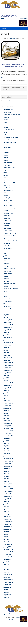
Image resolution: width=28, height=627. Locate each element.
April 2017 (6, 539)
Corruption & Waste (9, 203)
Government (7, 145)
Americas (6, 175)
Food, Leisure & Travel (10, 241)
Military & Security (9, 268)
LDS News (6, 261)
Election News (8, 231)
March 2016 (7, 572)
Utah (5, 170)
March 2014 (7, 597)
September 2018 (8, 496)
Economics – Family (9, 208)
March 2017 (7, 542)
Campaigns (7, 223)
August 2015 (7, 587)
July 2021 (6, 410)
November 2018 (8, 491)
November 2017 (8, 521)
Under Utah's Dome (9, 167)
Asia (5, 178)
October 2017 (7, 524)
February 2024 (8, 357)
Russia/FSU (7, 278)
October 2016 (7, 554)
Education (6, 117)
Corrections (7, 306)
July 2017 (6, 531)
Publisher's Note (8, 309)
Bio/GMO (6, 195)
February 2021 (8, 423)
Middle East (7, 185)
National (6, 140)
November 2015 (8, 582)
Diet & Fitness (8, 205)
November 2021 (8, 403)
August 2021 (7, 408)
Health (6, 127)
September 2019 (8, 466)
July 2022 (6, 390)
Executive (6, 238)
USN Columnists (8, 301)
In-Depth (6, 135)
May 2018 (6, 506)
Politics (6, 155)
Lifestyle (6, 266)
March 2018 (7, 511)
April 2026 (6, 317)
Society (6, 286)
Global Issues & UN (9, 183)
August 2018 (7, 499)
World (5, 173)
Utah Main (7, 165)
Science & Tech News (10, 283)
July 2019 (6, 471)
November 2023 (8, 365)
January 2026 (7, 322)
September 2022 (8, 385)
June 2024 (6, 350)
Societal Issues (8, 294)
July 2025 (6, 332)
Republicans (7, 228)
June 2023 (6, 378)
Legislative (7, 263)
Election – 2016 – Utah (10, 233)
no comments (13, 38)
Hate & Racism (8, 246)
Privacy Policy (9, 613)
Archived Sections (9, 190)
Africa (5, 193)
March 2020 (7, 451)
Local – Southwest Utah (11, 137)
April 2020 (6, 448)
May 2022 (6, 395)
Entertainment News (10, 236)
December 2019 (8, 458)
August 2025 (7, 330)
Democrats (7, 225)
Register (25, 18)
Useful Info (7, 299)
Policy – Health (8, 273)
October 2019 (7, 463)
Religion (6, 157)
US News (6, 152)
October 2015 (7, 584)
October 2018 (7, 494)
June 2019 (6, 473)
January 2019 (7, 486)
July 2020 (6, 441)
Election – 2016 (8, 220)
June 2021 (6, 413)
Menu (4, 28)
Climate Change (8, 200)
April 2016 (6, 569)
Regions (6, 276)
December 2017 (8, 519)
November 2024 (8, 345)
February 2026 (8, 320)
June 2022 (6, 393)
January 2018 (7, 516)
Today (5, 296)
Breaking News (8, 198)
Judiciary (6, 256)
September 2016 (8, 557)
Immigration (7, 147)
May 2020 (6, 446)
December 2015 (8, 579)
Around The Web (8, 109)
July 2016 (6, 562)
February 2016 (8, 574)
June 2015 (6, 592)
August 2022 (7, 388)
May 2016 (6, 567)
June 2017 (6, 534)
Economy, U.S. (8, 210)
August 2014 (7, 595)
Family (5, 120)
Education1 (7, 215)
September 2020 (8, 436)
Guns (5, 291)
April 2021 (6, 418)
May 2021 (6, 415)
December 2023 (8, 362)
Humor (6, 132)
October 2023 (7, 368)
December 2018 (8, 489)
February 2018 (8, 514)
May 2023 (6, 380)
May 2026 (6, 315)
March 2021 (7, 421)
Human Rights (8, 248)
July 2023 (6, 375)
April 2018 (6, 509)
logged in (9, 100)
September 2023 (8, 370)
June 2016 (6, 564)
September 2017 (8, 526)
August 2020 (7, 438)
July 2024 (6, 347)
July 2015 (6, 590)
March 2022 (7, 400)
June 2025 (6, 335)
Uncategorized (8, 162)
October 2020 (7, 433)
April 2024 (6, 352)
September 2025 (8, 327)
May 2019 (6, 476)
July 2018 (6, 501)
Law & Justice (7, 258)
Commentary (7, 112)
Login (21, 18)
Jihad (5, 253)
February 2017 (8, 544)
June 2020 (6, 443)
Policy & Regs (7, 271)
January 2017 (7, 547)
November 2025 (8, 325)
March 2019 (7, 481)
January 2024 (7, 360)
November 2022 (8, 383)
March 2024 (7, 355)
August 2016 (7, 559)
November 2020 (8, 431)
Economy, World (8, 213)
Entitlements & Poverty (11, 289)
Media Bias (7, 150)
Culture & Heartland (10, 142)
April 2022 (6, 398)
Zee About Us (7, 188)
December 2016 (8, 549)
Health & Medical (9, 130)
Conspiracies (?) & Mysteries (12, 115)
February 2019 (8, 484)
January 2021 (7, 426)
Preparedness (8, 125)
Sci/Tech (6, 281)
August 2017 (7, 529)
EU (4, 180)
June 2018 (6, 504)
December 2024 (8, 342)
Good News (7, 243)
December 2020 (8, 428)
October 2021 (7, 405)
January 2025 (7, 340)
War (5, 304)
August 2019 (7, 468)
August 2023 (7, 373)
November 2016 (8, 552)
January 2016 (7, 577)
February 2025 (8, 337)
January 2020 (7, 456)
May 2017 (6, 537)
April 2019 (6, 479)
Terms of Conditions (17, 613)
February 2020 (8, 453)
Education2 (7, 218)
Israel (5, 251)
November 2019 (8, 461)
